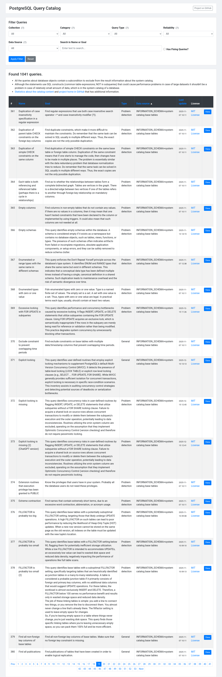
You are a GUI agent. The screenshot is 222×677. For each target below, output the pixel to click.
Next (141, 669)
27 (139, 664)
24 (124, 664)
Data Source (17, 42)
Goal (47, 103)
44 (89, 669)
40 (205, 664)
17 (89, 664)
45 (95, 669)
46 (100, 669)
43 (84, 669)
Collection (16, 27)
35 (179, 664)
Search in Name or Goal (73, 42)
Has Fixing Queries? (177, 49)
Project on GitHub (202, 8)
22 (114, 664)
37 (190, 664)
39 (200, 664)
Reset (31, 59)
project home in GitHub (71, 91)
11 (58, 664)
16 (83, 664)
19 (99, 664)
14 (73, 664)
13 (68, 664)
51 (125, 669)
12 (63, 664)
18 (94, 664)
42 (79, 669)
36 (184, 664)
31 (159, 664)
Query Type (120, 27)
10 (53, 664)
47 (105, 669)
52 (130, 669)
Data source (143, 103)
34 (174, 664)
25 (129, 664)
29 (149, 664)
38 (195, 664)
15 (78, 664)
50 (120, 669)
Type (124, 103)
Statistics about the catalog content (34, 91)
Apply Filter (17, 59)
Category (67, 27)
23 (119, 664)
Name (22, 103)
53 (135, 669)
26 (134, 664)
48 (110, 669)
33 (169, 664)
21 (109, 664)
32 (164, 664)
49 (115, 669)
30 (154, 664)
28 (144, 664)
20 (104, 664)
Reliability (171, 27)
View (207, 112)
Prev (13, 664)
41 (210, 664)
